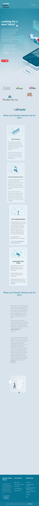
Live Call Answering (18, 488)
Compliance (28, 482)
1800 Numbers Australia (19, 484)
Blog (27, 496)
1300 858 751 (5, 52)
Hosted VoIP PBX (17, 490)
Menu (34, 4)
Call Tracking (16, 486)
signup (4, 200)
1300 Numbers (17, 482)
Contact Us (28, 494)
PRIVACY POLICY (7, 495)
